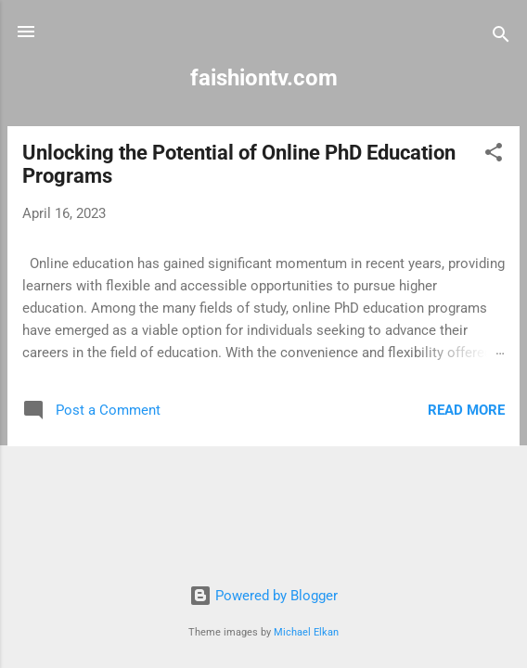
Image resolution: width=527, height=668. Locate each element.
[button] (493, 155)
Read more (466, 410)
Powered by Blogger (263, 595)
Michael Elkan (306, 632)
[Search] (501, 37)
